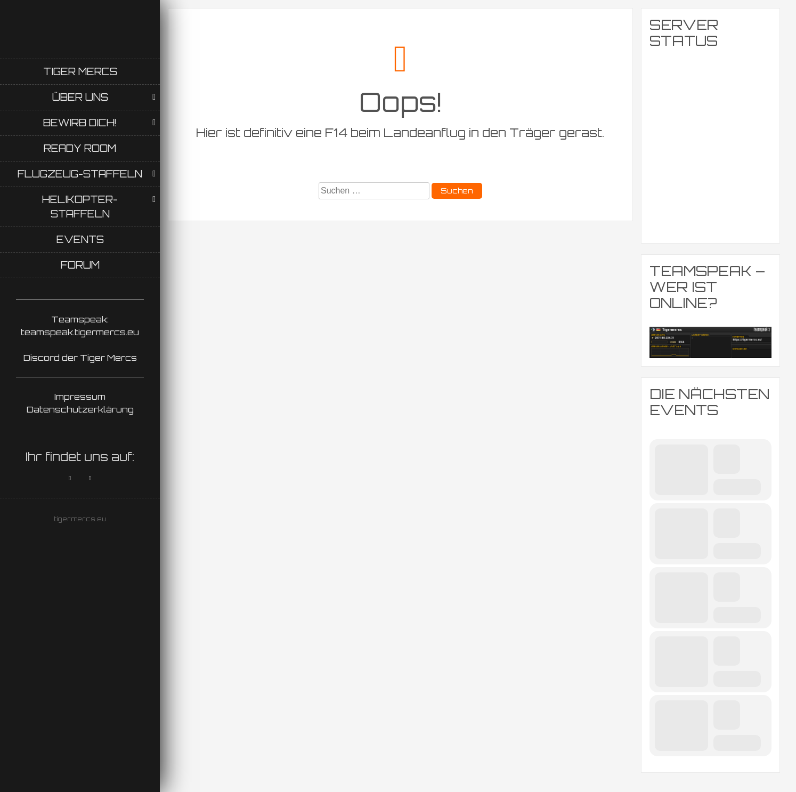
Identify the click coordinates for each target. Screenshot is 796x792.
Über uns (80, 97)
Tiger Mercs (80, 71)
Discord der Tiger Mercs (80, 357)
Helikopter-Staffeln (80, 206)
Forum (80, 265)
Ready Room (80, 148)
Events (80, 239)
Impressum (79, 396)
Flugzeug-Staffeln (80, 174)
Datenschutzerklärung (80, 409)
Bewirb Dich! (80, 122)
